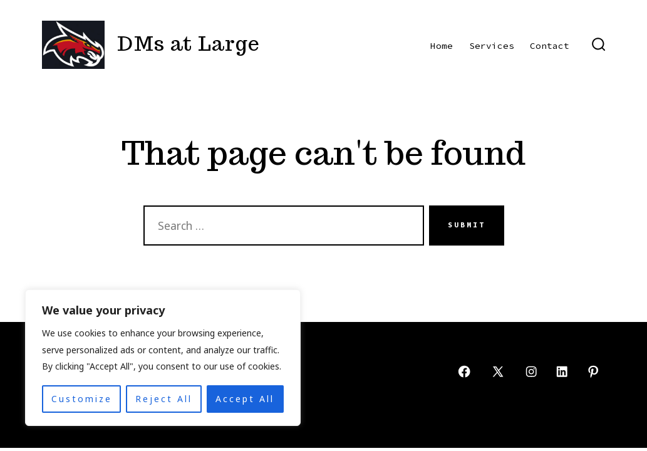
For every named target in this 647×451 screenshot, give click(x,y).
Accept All (244, 399)
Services (491, 45)
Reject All (163, 399)
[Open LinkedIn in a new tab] (562, 371)
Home (441, 45)
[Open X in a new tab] (498, 371)
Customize (81, 399)
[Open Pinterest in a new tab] (593, 371)
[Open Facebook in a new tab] (464, 371)
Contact (549, 45)
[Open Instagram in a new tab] (531, 371)
